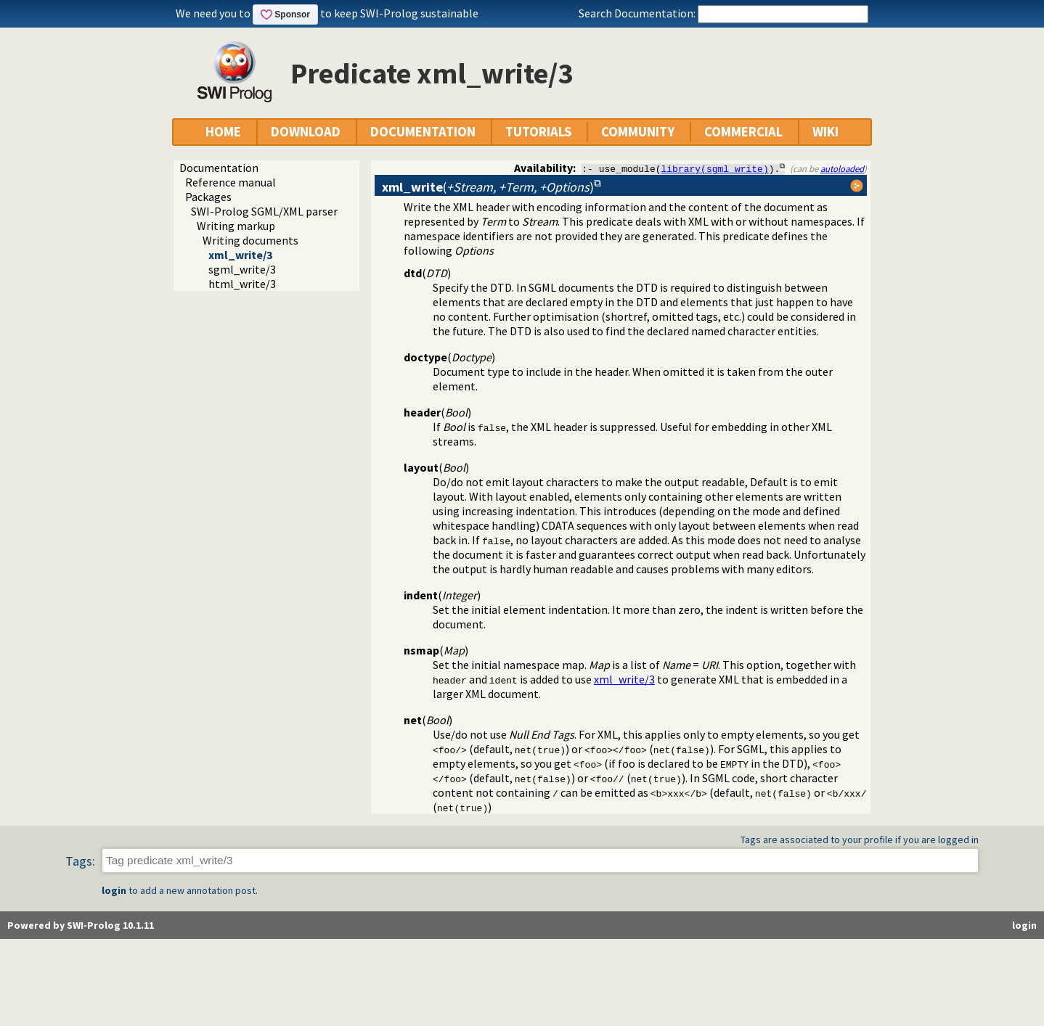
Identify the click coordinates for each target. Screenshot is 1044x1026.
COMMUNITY (637, 131)
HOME (223, 131)
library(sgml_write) (715, 168)
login (114, 890)
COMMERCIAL (743, 131)
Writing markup (236, 225)
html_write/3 (242, 283)
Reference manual (230, 182)
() (488, 186)
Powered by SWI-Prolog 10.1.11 (80, 925)
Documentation (218, 167)
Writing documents (250, 240)
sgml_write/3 (242, 269)
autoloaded (842, 168)
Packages (208, 196)
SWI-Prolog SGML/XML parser (264, 211)
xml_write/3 (240, 254)
